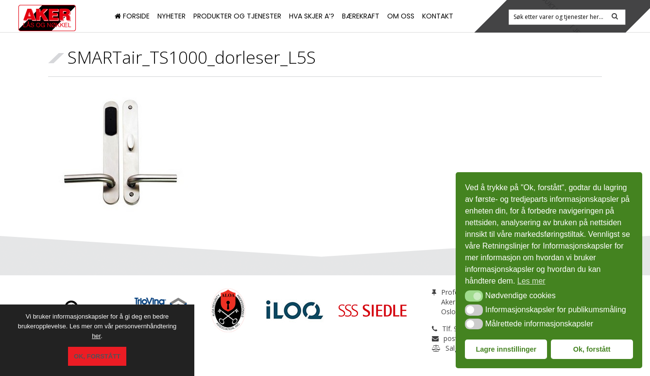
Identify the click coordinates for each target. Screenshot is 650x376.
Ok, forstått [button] (592, 349)
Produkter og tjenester (237, 16)
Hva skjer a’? (311, 16)
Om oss (400, 16)
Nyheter (171, 16)
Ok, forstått (97, 358)
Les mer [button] (531, 281)
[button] (474, 295)
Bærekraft (360, 16)
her (96, 339)
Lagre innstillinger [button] (506, 349)
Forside (132, 16)
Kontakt (437, 16)
